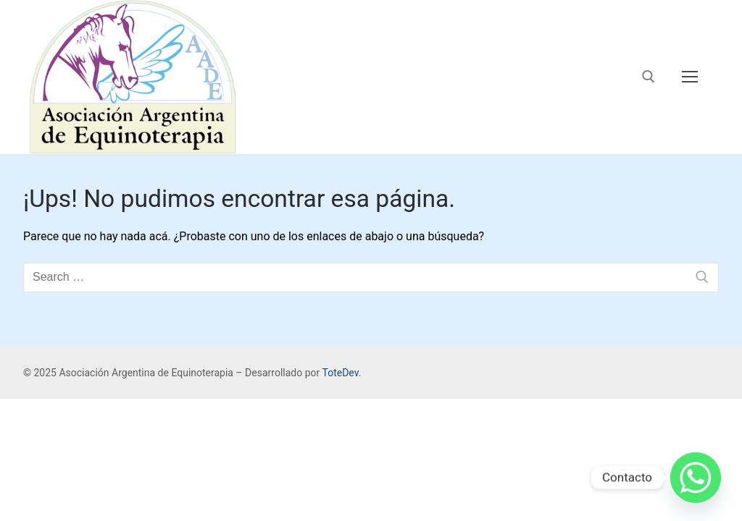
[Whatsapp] (695, 477)
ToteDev (340, 372)
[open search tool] (648, 76)
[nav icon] (690, 77)
